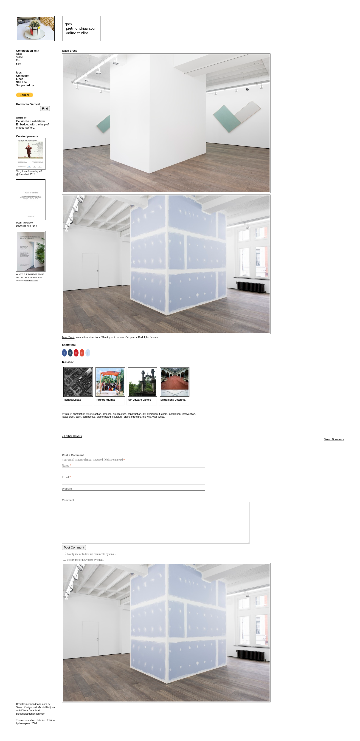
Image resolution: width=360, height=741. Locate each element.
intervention (188, 414)
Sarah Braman (334, 439)
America (107, 414)
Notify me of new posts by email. (85, 559)
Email (65, 477)
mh (67, 414)
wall (154, 416)
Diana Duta (27, 710)
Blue (18, 63)
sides (127, 416)
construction (134, 414)
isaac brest (68, 416)
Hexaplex (25, 723)
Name (65, 465)
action (97, 414)
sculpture (117, 416)
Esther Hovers (72, 436)
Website (67, 488)
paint (78, 416)
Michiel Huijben (46, 707)
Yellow (19, 57)
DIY (144, 414)
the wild (146, 416)
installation (175, 414)
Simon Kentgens (25, 707)
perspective (88, 416)
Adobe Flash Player (33, 121)
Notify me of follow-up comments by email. (91, 554)
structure (136, 416)
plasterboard (104, 416)
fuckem (163, 414)
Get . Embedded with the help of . (32, 124)
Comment (68, 500)
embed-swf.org (25, 127)
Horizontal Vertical (28, 104)
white (161, 416)
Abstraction (79, 414)
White (19, 54)
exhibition (152, 414)
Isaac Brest (68, 337)
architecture (119, 414)
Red (18, 60)
